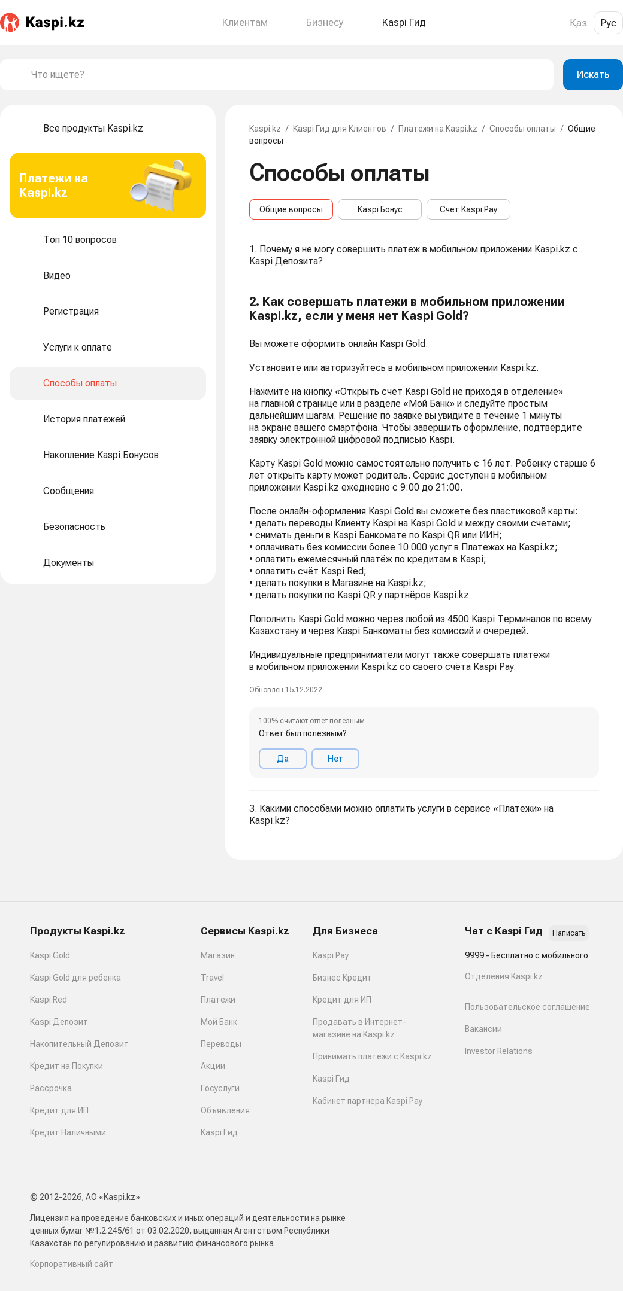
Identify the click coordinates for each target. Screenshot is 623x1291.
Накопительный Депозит (79, 1044)
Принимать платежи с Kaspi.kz (372, 1056)
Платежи (218, 999)
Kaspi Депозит (59, 1022)
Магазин (218, 955)
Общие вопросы (291, 209)
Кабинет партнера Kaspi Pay (367, 1101)
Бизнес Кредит (342, 977)
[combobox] (287, 75)
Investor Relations (499, 1051)
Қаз (578, 23)
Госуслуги (220, 1088)
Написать (568, 933)
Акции (213, 1066)
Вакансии (483, 1029)
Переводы (221, 1044)
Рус (608, 23)
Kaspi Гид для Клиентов (339, 128)
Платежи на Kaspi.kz (437, 128)
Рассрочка (51, 1088)
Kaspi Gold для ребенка (75, 977)
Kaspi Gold (50, 955)
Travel (212, 977)
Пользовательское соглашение (527, 1007)
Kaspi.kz (265, 128)
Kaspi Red (48, 999)
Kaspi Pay (331, 955)
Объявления (225, 1110)
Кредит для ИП (59, 1110)
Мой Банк (219, 1022)
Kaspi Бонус (380, 209)
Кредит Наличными (68, 1132)
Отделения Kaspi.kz (504, 976)
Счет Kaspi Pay (468, 209)
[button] (424, 536)
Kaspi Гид (219, 1132)
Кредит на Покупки (66, 1066)
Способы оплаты (522, 128)
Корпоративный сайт (71, 1264)
